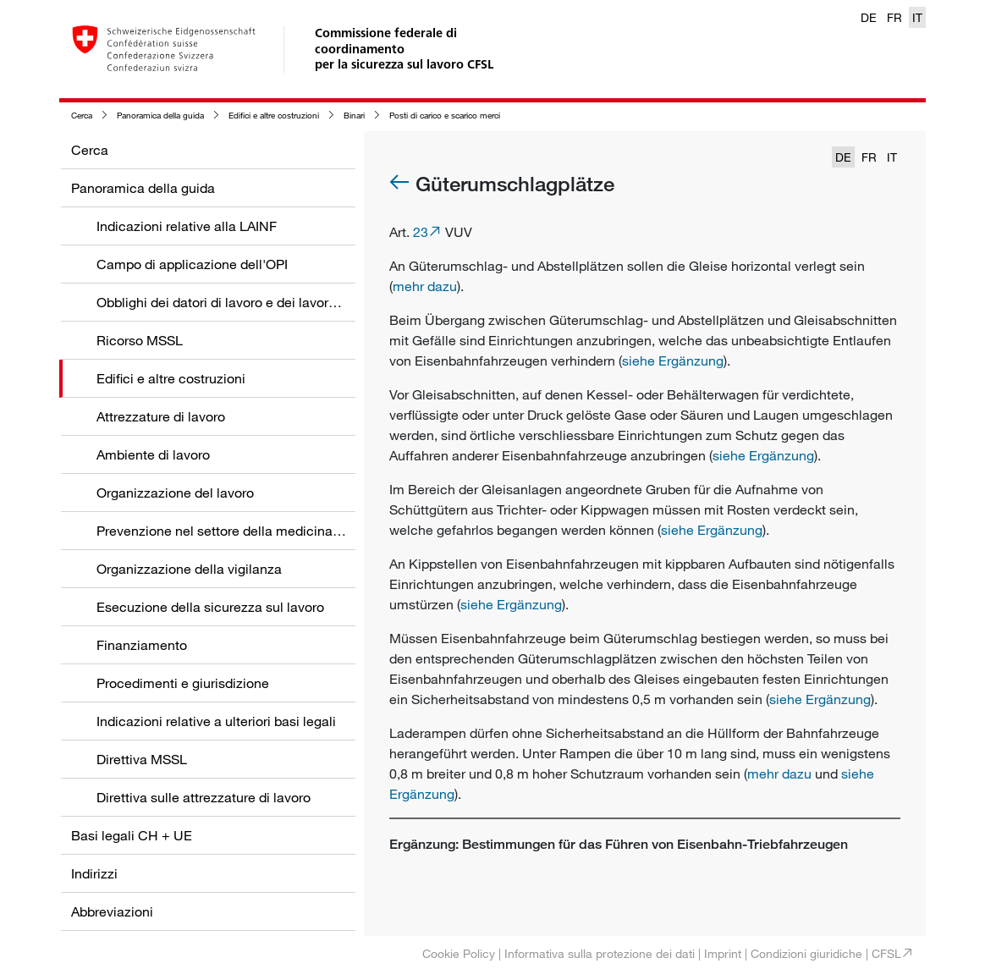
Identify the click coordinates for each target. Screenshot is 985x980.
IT (917, 17)
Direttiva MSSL (141, 759)
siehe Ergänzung (673, 360)
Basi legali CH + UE (131, 835)
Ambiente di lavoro (153, 454)
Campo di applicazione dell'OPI (192, 264)
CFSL (886, 953)
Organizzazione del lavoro (175, 492)
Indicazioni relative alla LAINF (186, 225)
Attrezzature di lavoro (160, 416)
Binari (354, 115)
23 (420, 231)
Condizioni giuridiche (806, 953)
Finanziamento (141, 644)
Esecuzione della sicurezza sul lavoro (210, 606)
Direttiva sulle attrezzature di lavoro (203, 797)
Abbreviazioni (112, 911)
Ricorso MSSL (139, 340)
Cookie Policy (458, 953)
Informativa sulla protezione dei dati (599, 953)
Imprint (722, 953)
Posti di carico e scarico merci (444, 115)
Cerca (81, 115)
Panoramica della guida (160, 115)
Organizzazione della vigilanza (189, 568)
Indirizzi (94, 873)
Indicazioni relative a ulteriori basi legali (216, 721)
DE (869, 17)
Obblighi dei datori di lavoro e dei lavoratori (225, 302)
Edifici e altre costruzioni (273, 115)
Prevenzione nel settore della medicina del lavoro (245, 530)
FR (894, 17)
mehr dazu (425, 286)
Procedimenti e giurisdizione (182, 682)
